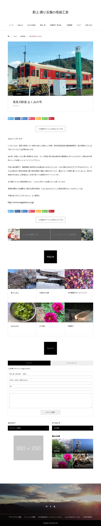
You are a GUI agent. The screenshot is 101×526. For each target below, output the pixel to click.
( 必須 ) (17, 374)
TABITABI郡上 (87, 517)
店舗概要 (69, 25)
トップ (11, 25)
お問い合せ (88, 25)
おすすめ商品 (31, 25)
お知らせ (20, 25)
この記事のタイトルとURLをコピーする (50, 129)
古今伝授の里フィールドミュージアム (50, 517)
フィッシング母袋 (29, 517)
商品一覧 (43, 25)
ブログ (79, 25)
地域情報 (18, 94)
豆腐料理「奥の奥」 (56, 25)
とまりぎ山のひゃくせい (72, 517)
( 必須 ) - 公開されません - (18, 380)
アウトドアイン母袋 (15, 517)
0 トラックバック (71, 363)
